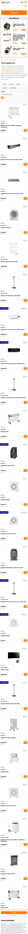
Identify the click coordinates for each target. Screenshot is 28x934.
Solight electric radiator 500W (9, 261)
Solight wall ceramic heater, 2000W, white (13, 329)
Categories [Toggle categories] (14, 12)
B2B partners (12, 68)
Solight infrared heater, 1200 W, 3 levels (12, 567)
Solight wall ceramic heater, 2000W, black (13, 363)
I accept (14, 912)
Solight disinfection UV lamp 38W (10, 703)
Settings (14, 915)
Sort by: (3, 91)
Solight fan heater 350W (7, 465)
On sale (18, 84)
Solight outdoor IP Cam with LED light (18, 49)
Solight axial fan (5, 499)
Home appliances (13, 59)
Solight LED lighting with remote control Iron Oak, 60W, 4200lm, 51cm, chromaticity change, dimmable (19, 37)
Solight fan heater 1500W (8, 873)
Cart (24, 6)
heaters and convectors (12, 71)
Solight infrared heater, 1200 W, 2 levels (12, 193)
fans (14, 70)
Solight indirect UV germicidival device (12, 159)
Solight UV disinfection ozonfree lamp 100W (13, 397)
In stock (4, 84)
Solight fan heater (6, 227)
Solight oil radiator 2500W (8, 737)
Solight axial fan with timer (8, 533)
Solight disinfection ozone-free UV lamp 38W (13, 601)
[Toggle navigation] (25, 2)
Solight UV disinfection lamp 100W (10, 295)
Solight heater (5, 431)
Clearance (5, 88)
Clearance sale (13, 88)
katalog (5, 59)
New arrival (11, 84)
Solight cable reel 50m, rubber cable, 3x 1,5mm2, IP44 (19, 25)
